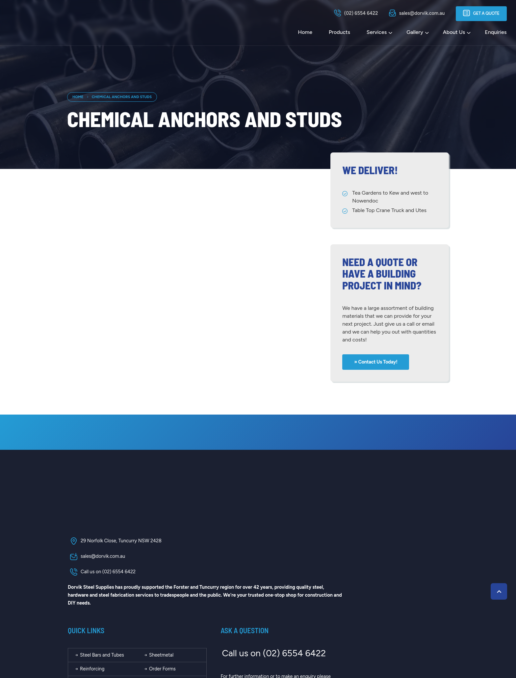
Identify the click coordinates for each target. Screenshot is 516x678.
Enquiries (495, 32)
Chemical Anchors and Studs (122, 97)
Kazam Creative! (429, 647)
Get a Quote (480, 13)
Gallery (414, 32)
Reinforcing (203, 575)
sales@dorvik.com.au (95, 559)
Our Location (205, 603)
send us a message (383, 591)
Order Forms (271, 575)
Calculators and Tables (215, 589)
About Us (453, 32)
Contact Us (269, 603)
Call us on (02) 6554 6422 (101, 574)
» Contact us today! (376, 362)
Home (304, 32)
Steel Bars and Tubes (213, 561)
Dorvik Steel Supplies (136, 647)
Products (338, 32)
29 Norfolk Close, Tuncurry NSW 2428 (114, 543)
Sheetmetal (270, 561)
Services (376, 32)
